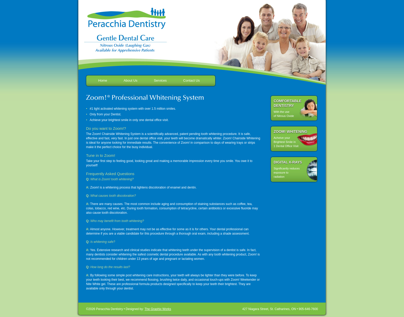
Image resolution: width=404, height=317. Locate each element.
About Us (130, 80)
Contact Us (191, 80)
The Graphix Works (158, 309)
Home (102, 80)
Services (160, 80)
